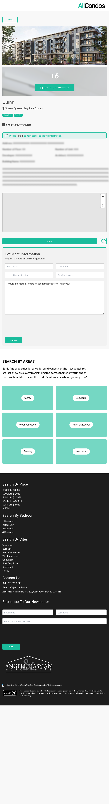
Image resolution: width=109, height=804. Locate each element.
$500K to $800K (11, 489)
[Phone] (29, 275)
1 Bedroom (8, 521)
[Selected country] (7, 275)
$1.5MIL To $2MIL (12, 500)
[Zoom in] (103, 196)
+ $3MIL (7, 508)
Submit (13, 340)
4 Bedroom (8, 532)
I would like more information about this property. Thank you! (54, 297)
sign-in (20, 135)
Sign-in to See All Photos (54, 87)
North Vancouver (11, 552)
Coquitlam (7, 559)
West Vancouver (11, 555)
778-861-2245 (14, 583)
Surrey (5, 570)
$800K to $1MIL (11, 493)
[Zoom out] (103, 201)
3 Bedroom (8, 528)
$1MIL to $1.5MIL (12, 497)
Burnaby (6, 548)
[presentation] (28, 332)
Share (50, 241)
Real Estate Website (38, 685)
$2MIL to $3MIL (11, 504)
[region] (54, 212)
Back (10, 20)
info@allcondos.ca (18, 587)
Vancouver (7, 545)
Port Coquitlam (10, 563)
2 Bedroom (8, 524)
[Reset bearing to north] (103, 205)
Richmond (7, 566)
